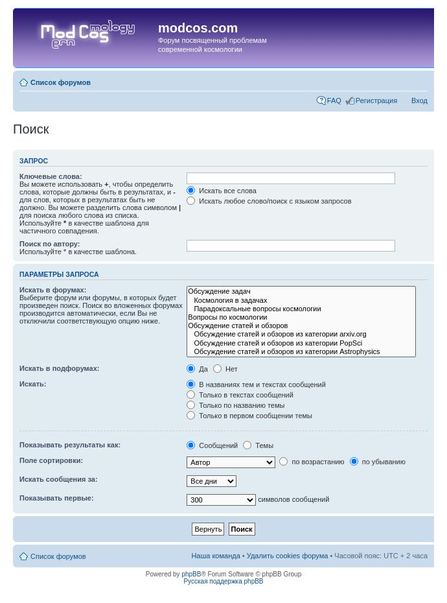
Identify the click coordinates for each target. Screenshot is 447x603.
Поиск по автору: (49, 244)
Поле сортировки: (51, 460)
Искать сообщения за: (58, 479)
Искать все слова (222, 191)
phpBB (191, 574)
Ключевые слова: (50, 176)
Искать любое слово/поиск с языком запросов (269, 201)
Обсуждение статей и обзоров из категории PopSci (301, 343)
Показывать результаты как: (69, 445)
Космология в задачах (301, 300)
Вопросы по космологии (301, 317)
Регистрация (376, 100)
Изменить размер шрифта (418, 80)
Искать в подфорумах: (59, 368)
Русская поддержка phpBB (223, 581)
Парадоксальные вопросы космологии (301, 309)
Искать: (32, 384)
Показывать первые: (56, 498)
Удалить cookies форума (287, 556)
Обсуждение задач (301, 291)
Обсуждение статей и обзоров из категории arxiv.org (301, 334)
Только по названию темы (235, 405)
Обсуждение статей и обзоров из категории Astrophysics (301, 352)
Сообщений (212, 445)
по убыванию (378, 462)
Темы (258, 445)
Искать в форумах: (52, 290)
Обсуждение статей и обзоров (301, 326)
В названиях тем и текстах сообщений (256, 384)
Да (197, 369)
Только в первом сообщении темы (249, 416)
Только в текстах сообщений (240, 395)
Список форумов (60, 82)
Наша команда (215, 556)
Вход (419, 100)
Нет (225, 369)
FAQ (334, 100)
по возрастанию (311, 462)
